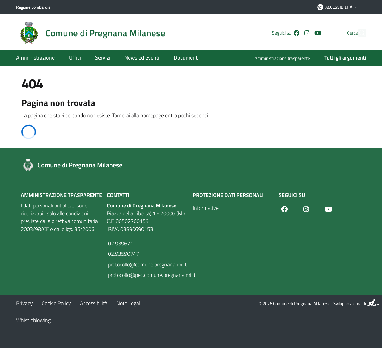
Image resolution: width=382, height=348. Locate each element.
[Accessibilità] (93, 303)
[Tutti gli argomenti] (341, 58)
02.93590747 (123, 254)
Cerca (341, 32)
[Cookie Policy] (56, 303)
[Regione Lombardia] (33, 7)
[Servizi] (102, 58)
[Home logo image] (94, 33)
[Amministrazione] (39, 58)
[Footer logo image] (191, 165)
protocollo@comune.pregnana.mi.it (147, 264)
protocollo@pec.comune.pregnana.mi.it (148, 275)
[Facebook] (286, 33)
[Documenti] (183, 58)
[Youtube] (307, 33)
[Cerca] (359, 33)
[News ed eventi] (142, 58)
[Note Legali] (128, 303)
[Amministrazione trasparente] (286, 58)
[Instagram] (297, 33)
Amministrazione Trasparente (61, 195)
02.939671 (120, 243)
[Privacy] (24, 303)
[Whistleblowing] (33, 320)
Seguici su (292, 195)
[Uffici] (75, 58)
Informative (206, 208)
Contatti (118, 195)
